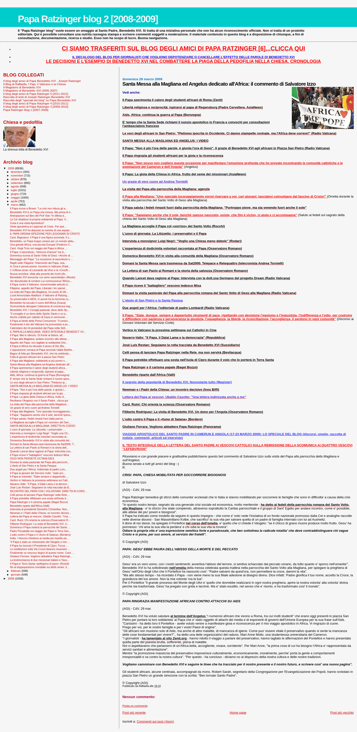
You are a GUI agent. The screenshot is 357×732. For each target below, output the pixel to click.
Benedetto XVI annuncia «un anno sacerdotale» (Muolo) (42, 277)
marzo (15, 204)
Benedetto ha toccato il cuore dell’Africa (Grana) (38, 302)
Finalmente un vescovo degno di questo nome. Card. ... (42, 552)
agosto (15, 186)
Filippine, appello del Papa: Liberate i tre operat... (38, 288)
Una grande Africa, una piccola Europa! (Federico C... (41, 244)
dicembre (17, 171)
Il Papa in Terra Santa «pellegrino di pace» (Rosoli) (39, 563)
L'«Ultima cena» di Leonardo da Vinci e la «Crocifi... (40, 270)
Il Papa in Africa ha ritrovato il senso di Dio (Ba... (38, 346)
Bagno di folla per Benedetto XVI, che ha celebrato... (40, 353)
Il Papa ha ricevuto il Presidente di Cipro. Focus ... (39, 545)
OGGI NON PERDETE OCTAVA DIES (32, 458)
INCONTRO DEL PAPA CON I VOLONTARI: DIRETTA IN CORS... (48, 491)
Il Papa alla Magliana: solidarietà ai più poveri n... (38, 360)
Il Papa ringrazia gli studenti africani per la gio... (37, 393)
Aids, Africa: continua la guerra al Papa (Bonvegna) (39, 375)
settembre (17, 182)
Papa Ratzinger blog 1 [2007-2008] (25, 109)
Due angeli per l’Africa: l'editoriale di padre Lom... (38, 469)
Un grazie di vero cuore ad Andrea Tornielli (34, 407)
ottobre (15, 179)
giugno (15, 193)
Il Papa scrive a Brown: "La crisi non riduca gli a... (38, 208)
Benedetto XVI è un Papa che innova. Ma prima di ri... (41, 212)
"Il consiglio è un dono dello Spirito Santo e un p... (39, 313)
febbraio (16, 570)
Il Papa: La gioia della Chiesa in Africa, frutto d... (38, 396)
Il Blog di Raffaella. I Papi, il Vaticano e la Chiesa (34, 84)
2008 (11, 578)
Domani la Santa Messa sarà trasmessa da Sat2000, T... (42, 444)
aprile (14, 201)
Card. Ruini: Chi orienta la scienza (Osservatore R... (40, 520)
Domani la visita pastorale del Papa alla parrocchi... (39, 462)
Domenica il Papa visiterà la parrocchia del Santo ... (40, 527)
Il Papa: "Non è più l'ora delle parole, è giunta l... (38, 389)
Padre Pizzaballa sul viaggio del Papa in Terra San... (40, 531)
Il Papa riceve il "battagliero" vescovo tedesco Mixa (39, 455)
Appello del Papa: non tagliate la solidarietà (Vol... (39, 342)
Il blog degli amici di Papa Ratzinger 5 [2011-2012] (35, 93)
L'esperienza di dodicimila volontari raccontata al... (39, 436)
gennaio (16, 574)
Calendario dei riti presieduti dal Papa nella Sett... (38, 328)
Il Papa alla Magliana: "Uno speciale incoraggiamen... (41, 411)
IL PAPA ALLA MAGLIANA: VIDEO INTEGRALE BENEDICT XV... (48, 331)
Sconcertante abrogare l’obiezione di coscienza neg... (41, 306)
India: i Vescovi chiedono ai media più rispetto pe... (39, 538)
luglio (14, 190)
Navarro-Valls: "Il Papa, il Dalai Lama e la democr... (39, 483)
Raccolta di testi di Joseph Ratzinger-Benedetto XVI (36, 97)
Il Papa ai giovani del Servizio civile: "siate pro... (37, 473)
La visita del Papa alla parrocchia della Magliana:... (39, 404)
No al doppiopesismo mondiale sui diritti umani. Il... (39, 567)
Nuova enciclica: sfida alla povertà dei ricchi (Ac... (38, 273)
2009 (11, 168)
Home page (238, 712)
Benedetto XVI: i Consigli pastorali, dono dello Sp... (39, 309)
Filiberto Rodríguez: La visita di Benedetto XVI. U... (39, 523)
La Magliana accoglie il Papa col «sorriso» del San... (40, 422)
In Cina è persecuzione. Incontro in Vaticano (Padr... (40, 266)
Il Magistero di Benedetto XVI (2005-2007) (30, 90)
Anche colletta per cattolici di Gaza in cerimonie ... (39, 317)
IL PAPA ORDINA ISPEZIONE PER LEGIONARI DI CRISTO (45, 233)
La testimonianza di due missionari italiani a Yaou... (39, 559)
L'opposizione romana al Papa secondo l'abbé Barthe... (42, 349)
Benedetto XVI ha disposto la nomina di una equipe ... (41, 230)
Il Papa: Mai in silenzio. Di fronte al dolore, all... (37, 335)
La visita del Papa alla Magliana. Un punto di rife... (39, 291)
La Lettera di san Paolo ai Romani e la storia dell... (39, 447)
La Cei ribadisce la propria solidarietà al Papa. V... (39, 219)
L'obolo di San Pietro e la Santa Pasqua (33, 465)
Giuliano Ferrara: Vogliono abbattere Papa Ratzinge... (41, 556)
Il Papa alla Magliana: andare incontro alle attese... (39, 338)
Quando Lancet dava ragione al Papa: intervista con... (41, 451)
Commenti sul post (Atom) (155, 721)
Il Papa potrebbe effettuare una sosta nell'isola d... (39, 498)
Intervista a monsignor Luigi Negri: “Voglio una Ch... (40, 433)
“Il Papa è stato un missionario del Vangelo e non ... (40, 541)
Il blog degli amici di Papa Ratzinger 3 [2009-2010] (35, 106)
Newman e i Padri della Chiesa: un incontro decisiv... (40, 512)
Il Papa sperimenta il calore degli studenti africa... (38, 367)
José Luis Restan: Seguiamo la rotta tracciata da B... (40, 487)
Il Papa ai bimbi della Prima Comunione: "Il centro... (40, 320)
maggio (16, 197)
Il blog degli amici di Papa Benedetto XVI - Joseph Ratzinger (42, 80)
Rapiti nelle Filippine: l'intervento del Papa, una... (38, 262)
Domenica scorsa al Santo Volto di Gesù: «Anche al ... (41, 255)
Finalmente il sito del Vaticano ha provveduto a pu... (40, 324)
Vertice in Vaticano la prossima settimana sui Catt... (39, 480)
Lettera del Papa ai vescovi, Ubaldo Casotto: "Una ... (40, 516)
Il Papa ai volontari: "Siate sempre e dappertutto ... (39, 476)
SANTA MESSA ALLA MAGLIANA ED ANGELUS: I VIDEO (44, 385)
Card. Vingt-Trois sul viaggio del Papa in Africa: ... (38, 248)
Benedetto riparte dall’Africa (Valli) (29, 505)
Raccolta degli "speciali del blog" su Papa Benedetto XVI (39, 100)
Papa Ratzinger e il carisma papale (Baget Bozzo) (39, 502)
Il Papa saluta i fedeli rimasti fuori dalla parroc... (37, 418)
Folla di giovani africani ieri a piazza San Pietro (37, 356)
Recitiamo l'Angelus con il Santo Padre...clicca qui (39, 400)
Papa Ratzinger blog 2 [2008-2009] (88, 19)
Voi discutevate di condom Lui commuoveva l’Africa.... (41, 280)
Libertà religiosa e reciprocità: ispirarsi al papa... (37, 371)
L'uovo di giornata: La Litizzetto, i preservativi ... (37, 429)
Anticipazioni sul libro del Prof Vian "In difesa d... (38, 215)
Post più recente (134, 712)
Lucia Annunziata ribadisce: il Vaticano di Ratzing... (39, 295)
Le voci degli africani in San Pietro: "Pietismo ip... (38, 382)
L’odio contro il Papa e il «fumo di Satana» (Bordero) (40, 534)
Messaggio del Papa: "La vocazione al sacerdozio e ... (41, 259)
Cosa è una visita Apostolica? (27, 223)
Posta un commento (135, 705)
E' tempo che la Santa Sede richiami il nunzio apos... (40, 378)
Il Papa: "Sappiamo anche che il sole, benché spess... (41, 414)
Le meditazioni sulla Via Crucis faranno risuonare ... (40, 549)
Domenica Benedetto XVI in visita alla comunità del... (40, 440)
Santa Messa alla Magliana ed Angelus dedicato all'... (41, 364)
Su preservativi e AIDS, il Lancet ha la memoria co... (40, 299)
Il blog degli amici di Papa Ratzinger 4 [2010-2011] (35, 103)
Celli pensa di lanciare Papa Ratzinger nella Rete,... (40, 494)
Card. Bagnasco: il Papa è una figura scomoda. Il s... (40, 237)
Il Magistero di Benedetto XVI (22, 87)
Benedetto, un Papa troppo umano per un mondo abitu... (43, 241)
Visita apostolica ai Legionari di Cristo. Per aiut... (38, 226)
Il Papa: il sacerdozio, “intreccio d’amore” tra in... (38, 252)
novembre (17, 175)
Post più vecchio (342, 712)
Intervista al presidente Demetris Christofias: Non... (39, 509)
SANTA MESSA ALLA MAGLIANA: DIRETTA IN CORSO (42, 425)
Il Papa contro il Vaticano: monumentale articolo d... (40, 284)
